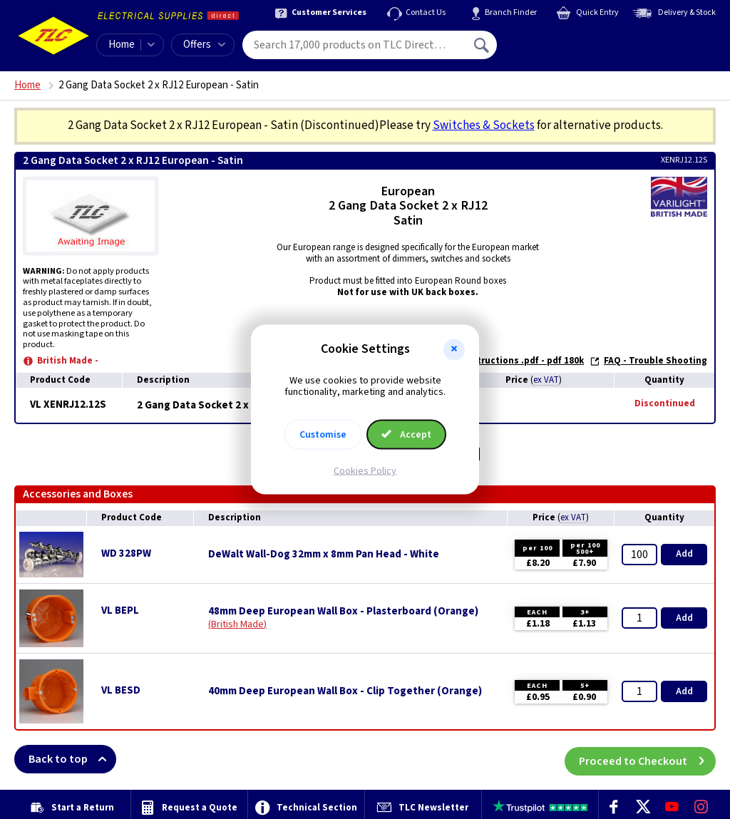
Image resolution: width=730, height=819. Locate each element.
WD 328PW (126, 553)
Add (684, 554)
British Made (237, 624)
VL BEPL (120, 610)
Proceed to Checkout (647, 759)
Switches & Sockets (484, 125)
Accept (406, 435)
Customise (322, 435)
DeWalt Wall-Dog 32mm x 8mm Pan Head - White (323, 554)
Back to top (72, 759)
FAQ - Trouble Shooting (648, 360)
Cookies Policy (365, 471)
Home (121, 44)
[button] (454, 349)
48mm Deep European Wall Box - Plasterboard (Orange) (343, 611)
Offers (204, 44)
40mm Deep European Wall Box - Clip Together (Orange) (345, 691)
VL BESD (120, 690)
